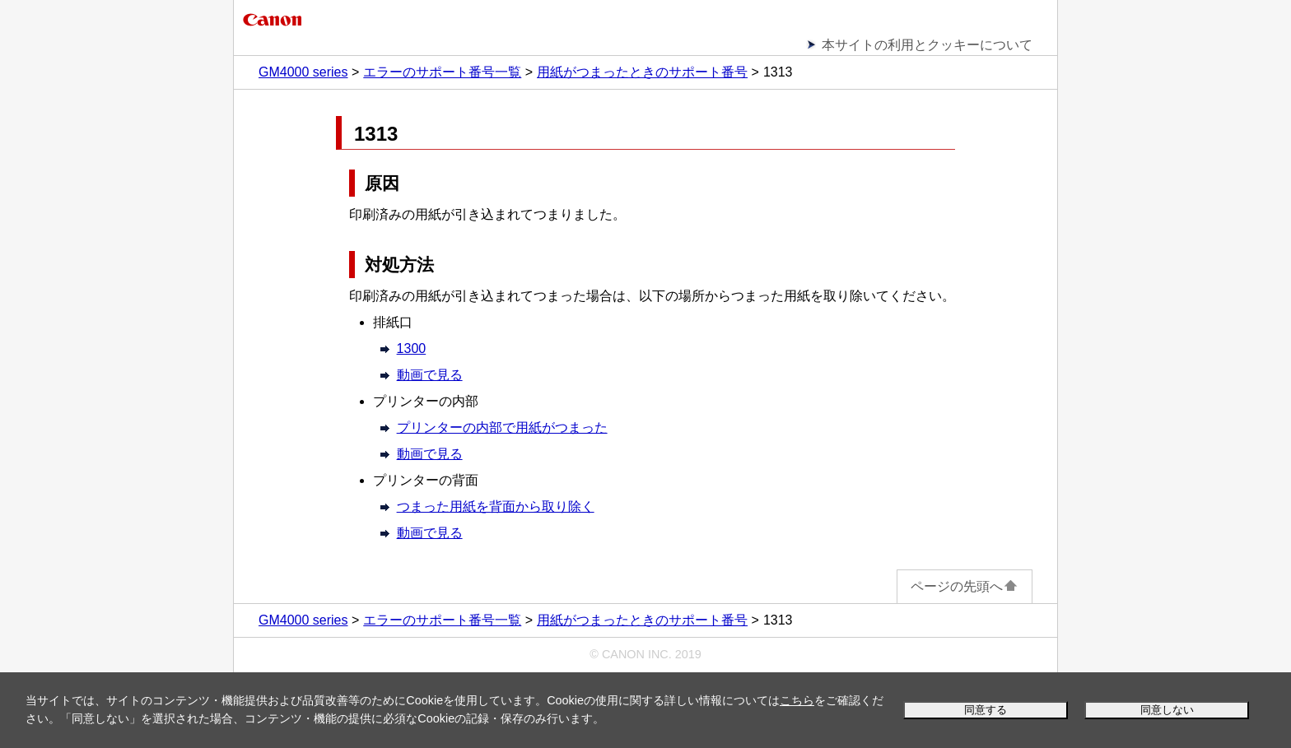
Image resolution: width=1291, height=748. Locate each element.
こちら (797, 700)
